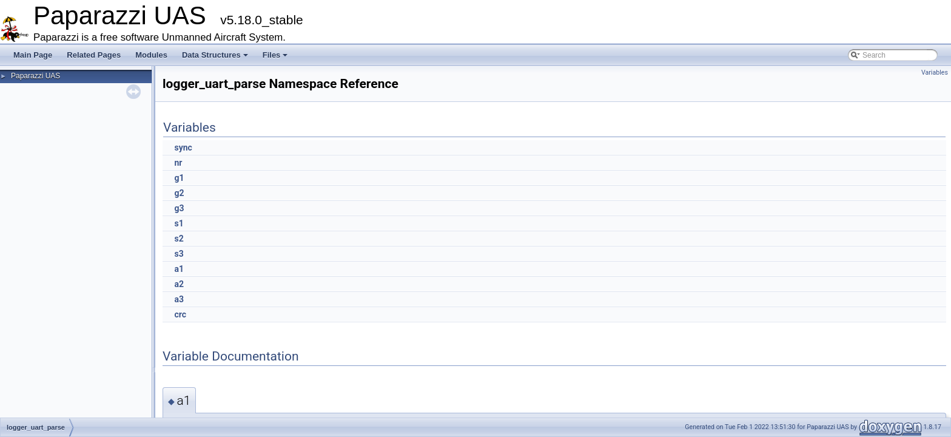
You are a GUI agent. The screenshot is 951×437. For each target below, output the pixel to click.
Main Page (32, 54)
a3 (179, 299)
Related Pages (94, 54)
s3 (178, 254)
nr (178, 163)
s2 (178, 238)
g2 (179, 193)
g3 (179, 208)
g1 (179, 178)
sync (183, 147)
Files (275, 54)
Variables (934, 72)
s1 (178, 223)
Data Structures (215, 54)
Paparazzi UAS (35, 76)
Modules (151, 54)
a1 (179, 269)
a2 (179, 284)
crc (180, 314)
